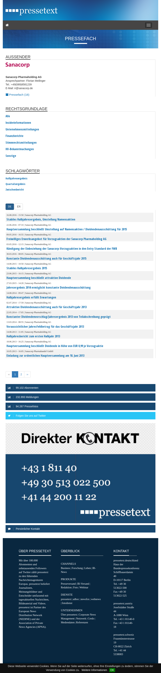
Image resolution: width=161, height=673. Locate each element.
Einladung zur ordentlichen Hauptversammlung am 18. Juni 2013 (45, 356)
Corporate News (87, 614)
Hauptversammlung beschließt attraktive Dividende (38, 278)
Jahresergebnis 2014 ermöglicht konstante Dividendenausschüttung (48, 287)
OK (112, 670)
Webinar (83, 587)
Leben (87, 568)
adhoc (76, 599)
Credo (91, 618)
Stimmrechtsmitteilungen (21, 142)
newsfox (85, 599)
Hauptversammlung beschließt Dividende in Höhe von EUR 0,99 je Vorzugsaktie (54, 346)
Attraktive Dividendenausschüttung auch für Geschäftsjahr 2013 (46, 307)
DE (10, 206)
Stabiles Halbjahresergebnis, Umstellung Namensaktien (40, 219)
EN (19, 206)
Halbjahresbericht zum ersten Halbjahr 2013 (33, 336)
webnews (96, 599)
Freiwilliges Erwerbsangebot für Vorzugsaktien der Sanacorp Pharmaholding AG (56, 239)
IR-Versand (83, 583)
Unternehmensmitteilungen (22, 129)
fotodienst (67, 603)
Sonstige (11, 156)
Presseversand (68, 583)
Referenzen (82, 622)
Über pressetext (69, 614)
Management (68, 618)
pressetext (66, 599)
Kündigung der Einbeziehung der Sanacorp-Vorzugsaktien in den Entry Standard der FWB (61, 249)
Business (65, 568)
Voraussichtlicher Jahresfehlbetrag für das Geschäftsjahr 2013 (45, 326)
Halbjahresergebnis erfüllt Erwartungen (31, 297)
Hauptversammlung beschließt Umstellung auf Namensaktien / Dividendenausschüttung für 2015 (66, 229)
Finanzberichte (14, 136)
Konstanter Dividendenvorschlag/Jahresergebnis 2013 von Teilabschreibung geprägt (58, 317)
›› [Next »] (27, 374)
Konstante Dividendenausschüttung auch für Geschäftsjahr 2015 (46, 258)
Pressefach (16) (17, 94)
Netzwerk (81, 618)
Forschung (77, 568)
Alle (8, 116)
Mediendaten (68, 622)
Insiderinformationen (18, 122)
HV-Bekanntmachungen (20, 149)
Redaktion (66, 587)
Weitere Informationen (94, 670)
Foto (75, 587)
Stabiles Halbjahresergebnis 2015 (26, 268)
